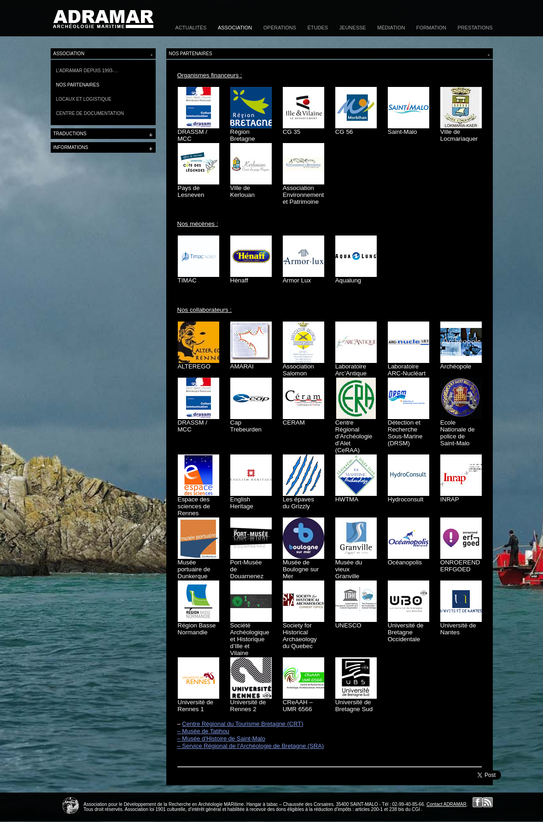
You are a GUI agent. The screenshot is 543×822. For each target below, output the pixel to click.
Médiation (391, 27)
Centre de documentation (90, 113)
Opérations (279, 27)
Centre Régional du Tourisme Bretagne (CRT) (242, 723)
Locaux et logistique (83, 99)
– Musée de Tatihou (203, 731)
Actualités (191, 27)
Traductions (103, 134)
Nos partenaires (77, 84)
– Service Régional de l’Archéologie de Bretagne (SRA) (250, 745)
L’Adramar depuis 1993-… (87, 70)
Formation (431, 27)
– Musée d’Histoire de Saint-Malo (221, 738)
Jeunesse (352, 27)
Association (235, 27)
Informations (103, 148)
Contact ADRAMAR (446, 804)
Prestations (475, 27)
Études (318, 27)
